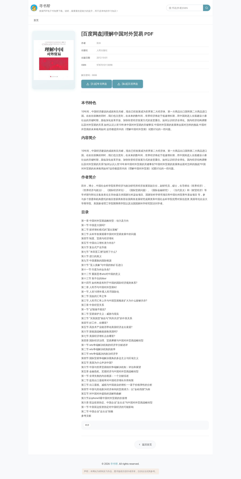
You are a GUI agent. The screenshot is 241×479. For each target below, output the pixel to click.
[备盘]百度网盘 (127, 83)
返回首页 (145, 444)
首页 (36, 20)
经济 (87, 425)
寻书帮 (44, 6)
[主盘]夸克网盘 (96, 83)
